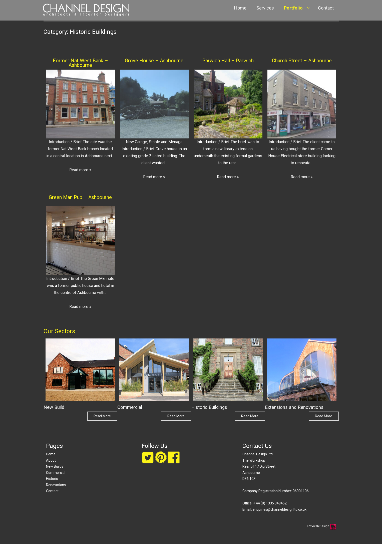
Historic (52, 479)
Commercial (55, 473)
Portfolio (293, 8)
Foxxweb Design (318, 526)
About (51, 460)
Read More (102, 416)
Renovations (56, 485)
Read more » (80, 169)
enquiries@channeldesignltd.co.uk (279, 509)
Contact (326, 8)
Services (265, 8)
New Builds (54, 466)
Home (240, 8)
